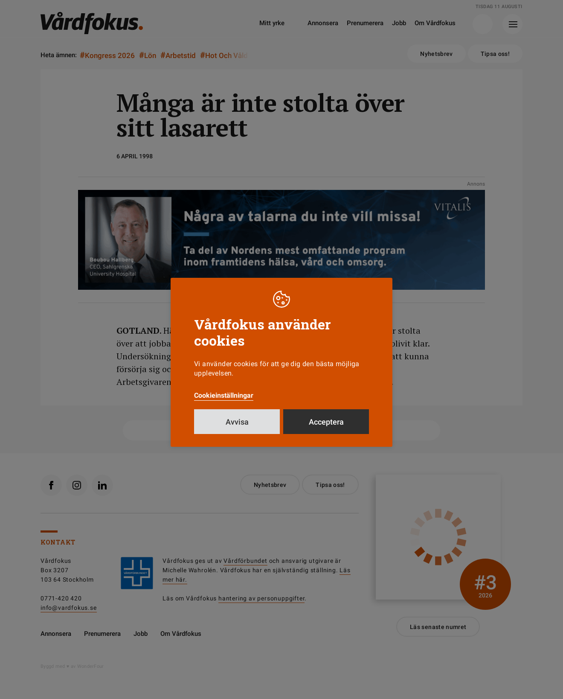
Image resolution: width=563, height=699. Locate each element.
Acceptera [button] (326, 421)
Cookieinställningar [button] (223, 395)
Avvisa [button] (237, 421)
